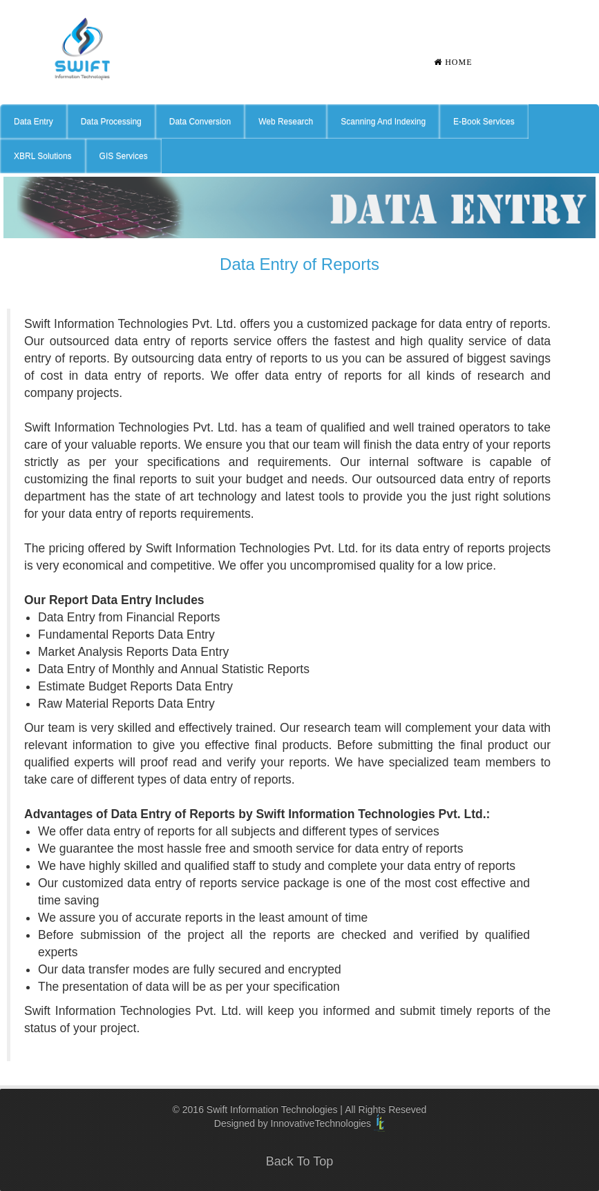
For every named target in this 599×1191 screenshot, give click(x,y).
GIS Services (123, 156)
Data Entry (33, 121)
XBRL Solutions (43, 156)
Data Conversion (200, 121)
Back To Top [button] (299, 1161)
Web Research (285, 121)
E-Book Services (484, 121)
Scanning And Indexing (383, 121)
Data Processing (111, 121)
